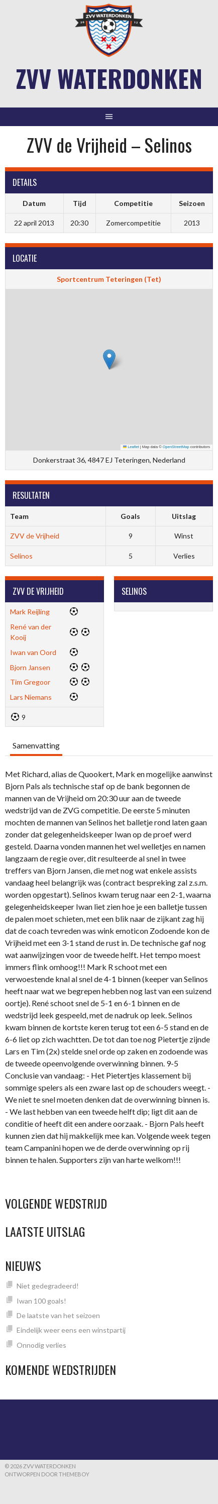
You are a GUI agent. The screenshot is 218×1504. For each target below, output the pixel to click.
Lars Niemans (31, 697)
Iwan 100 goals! (41, 1301)
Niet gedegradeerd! (48, 1285)
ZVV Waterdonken (109, 78)
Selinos (21, 556)
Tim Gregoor (30, 682)
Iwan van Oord (33, 652)
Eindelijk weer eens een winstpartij (71, 1330)
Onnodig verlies (41, 1345)
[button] (109, 359)
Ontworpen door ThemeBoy (47, 1474)
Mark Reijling (30, 611)
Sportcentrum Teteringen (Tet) (109, 279)
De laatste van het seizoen (58, 1315)
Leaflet (131, 447)
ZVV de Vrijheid (34, 535)
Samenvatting (36, 745)
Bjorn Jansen (30, 667)
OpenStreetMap (176, 447)
